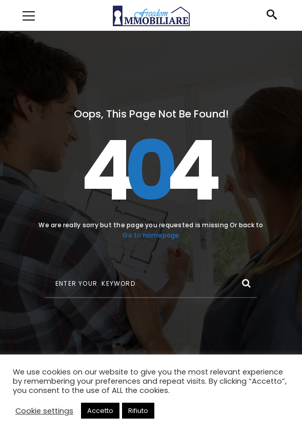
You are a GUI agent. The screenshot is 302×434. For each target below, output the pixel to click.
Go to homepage (151, 235)
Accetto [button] (100, 411)
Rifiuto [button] (138, 411)
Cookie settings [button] (44, 411)
